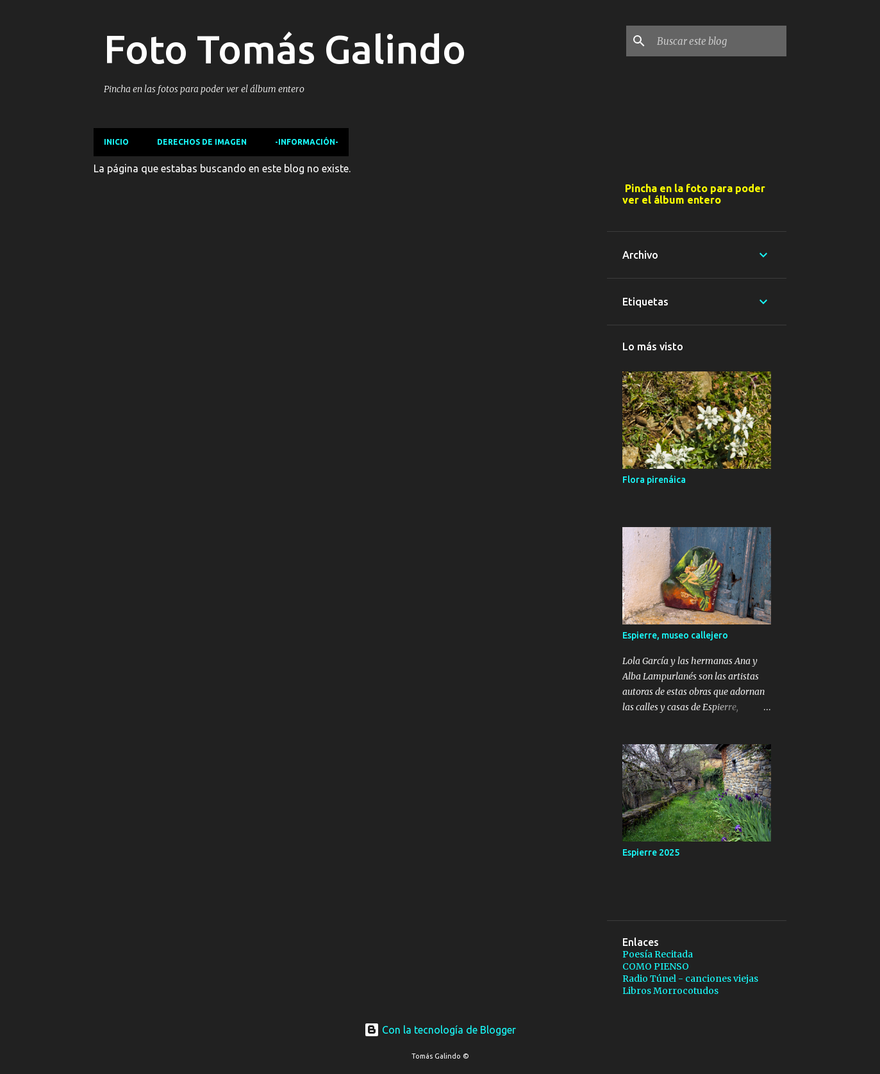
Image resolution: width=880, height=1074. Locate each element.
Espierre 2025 (650, 852)
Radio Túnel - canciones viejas (690, 978)
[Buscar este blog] (719, 41)
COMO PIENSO (655, 966)
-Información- (306, 142)
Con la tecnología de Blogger (440, 1030)
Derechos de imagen (202, 142)
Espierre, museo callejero (675, 635)
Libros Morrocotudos (670, 991)
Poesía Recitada (657, 954)
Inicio (116, 142)
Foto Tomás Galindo (285, 48)
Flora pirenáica (654, 480)
